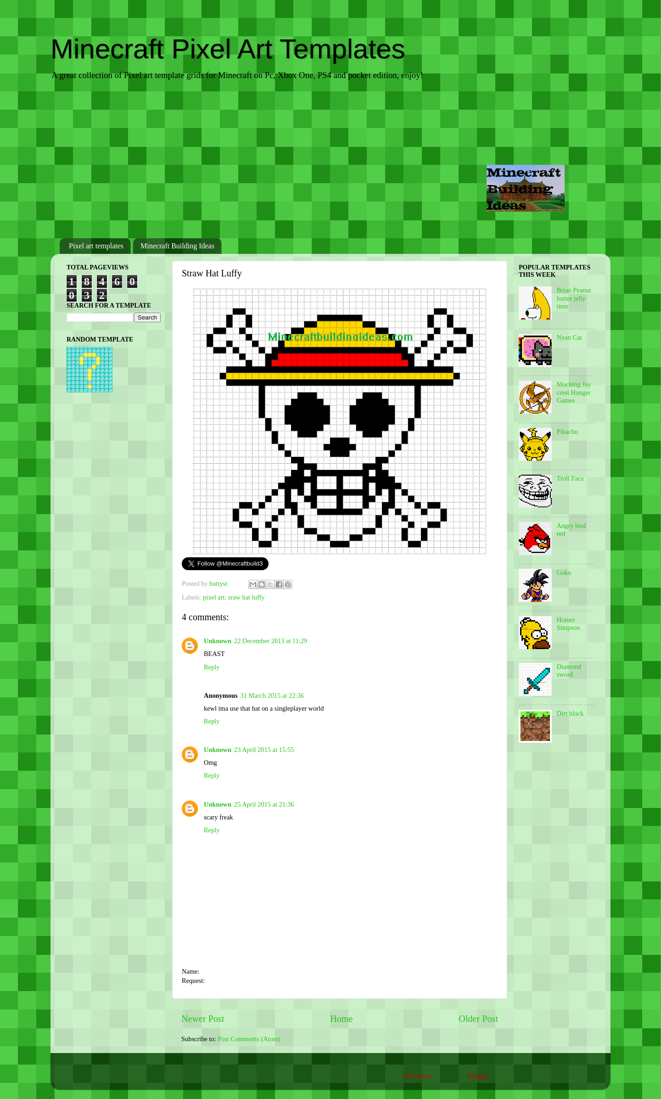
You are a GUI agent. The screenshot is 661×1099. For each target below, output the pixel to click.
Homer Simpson (568, 623)
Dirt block (570, 713)
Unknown (217, 641)
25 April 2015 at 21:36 (264, 804)
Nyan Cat (569, 337)
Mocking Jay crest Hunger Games (574, 392)
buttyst (219, 583)
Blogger (477, 1076)
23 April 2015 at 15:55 (264, 749)
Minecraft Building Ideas (177, 246)
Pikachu (567, 431)
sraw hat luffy (246, 597)
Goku (564, 572)
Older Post (478, 1019)
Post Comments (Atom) (249, 1039)
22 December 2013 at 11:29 (270, 641)
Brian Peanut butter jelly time (574, 298)
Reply (211, 667)
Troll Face (570, 478)
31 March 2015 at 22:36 (272, 695)
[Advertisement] (330, 160)
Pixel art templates (96, 246)
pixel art (214, 597)
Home (341, 1019)
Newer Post (202, 1019)
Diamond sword (569, 670)
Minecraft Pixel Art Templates (227, 49)
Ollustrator (417, 1076)
